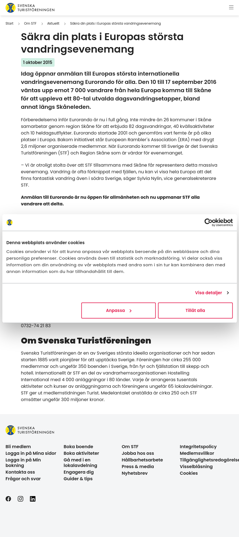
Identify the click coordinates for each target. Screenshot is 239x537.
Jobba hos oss (138, 453)
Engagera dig (79, 472)
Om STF (30, 23)
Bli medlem (18, 446)
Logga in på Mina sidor (31, 453)
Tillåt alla (195, 310)
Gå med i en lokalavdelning (80, 463)
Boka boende (78, 446)
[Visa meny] (231, 8)
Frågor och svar (23, 479)
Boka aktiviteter (81, 453)
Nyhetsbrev (135, 473)
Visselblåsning (196, 466)
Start (9, 23)
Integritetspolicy (198, 446)
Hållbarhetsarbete (142, 460)
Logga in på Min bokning (23, 463)
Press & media (138, 466)
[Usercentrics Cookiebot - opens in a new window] (208, 222)
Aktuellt (53, 23)
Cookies (189, 473)
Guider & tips (78, 479)
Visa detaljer (208, 293)
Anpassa (119, 310)
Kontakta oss (20, 472)
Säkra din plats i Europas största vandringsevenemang (115, 23)
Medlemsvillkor (197, 453)
